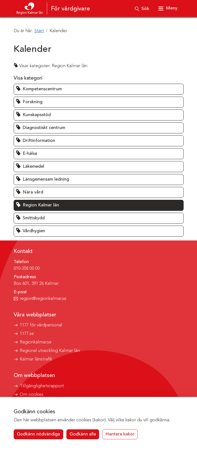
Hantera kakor (120, 434)
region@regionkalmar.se (43, 298)
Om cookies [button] (31, 394)
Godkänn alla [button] (83, 434)
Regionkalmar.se (36, 342)
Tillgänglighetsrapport (42, 386)
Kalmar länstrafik (36, 359)
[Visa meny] (168, 8)
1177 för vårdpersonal (41, 325)
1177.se (27, 333)
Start (39, 31)
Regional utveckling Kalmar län (50, 351)
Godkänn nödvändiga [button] (38, 434)
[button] (98, 89)
